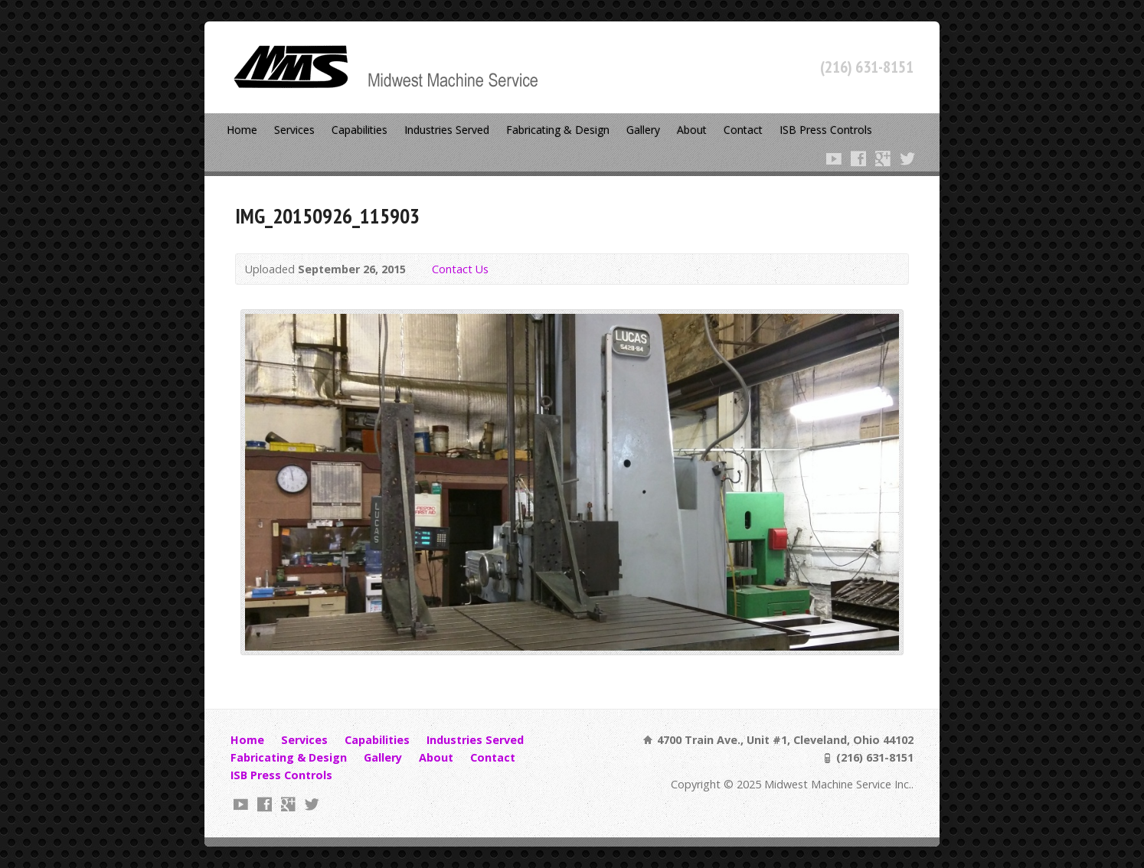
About (692, 129)
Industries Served (446, 129)
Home (242, 129)
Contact (743, 129)
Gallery (643, 129)
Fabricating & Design (558, 129)
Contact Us (460, 269)
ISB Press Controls (826, 129)
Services (294, 129)
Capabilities (359, 129)
